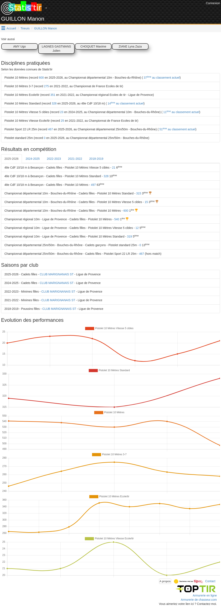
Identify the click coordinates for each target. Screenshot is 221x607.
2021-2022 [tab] (75, 158)
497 (93, 184)
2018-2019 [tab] (96, 158)
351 (52, 94)
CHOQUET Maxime (93, 46)
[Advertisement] (128, 10)
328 (54, 103)
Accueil (11, 28)
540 (116, 219)
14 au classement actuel (125, 103)
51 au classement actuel (177, 129)
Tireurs (25, 28)
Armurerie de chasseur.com (199, 599)
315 (138, 193)
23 (61, 112)
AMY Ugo (19, 46)
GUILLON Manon (45, 28)
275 (46, 86)
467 (50, 129)
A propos (165, 581)
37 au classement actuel (161, 77)
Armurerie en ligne (205, 595)
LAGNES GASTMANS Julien (56, 48)
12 (137, 228)
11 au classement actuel (180, 112)
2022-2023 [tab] (54, 158)
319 (129, 236)
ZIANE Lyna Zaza (130, 46)
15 (146, 202)
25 (62, 120)
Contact (210, 581)
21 (114, 167)
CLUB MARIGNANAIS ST (57, 274)
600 (41, 77)
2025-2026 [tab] (11, 158)
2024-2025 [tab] (33, 158)
